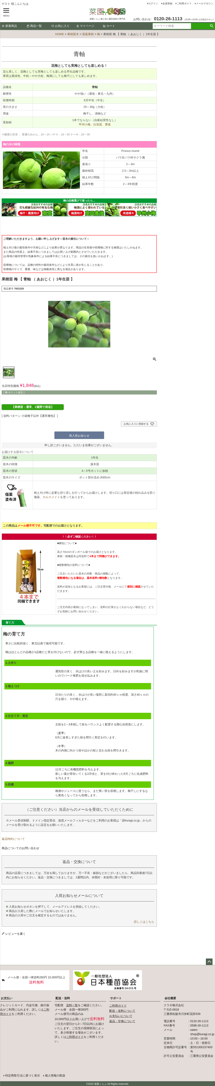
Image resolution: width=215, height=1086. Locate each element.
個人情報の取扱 (55, 1075)
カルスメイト (51, 497)
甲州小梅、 (86, 124)
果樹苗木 (73, 34)
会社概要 (170, 998)
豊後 (108, 124)
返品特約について (13, 838)
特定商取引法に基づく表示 (22, 1075)
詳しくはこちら (144, 921)
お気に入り (60, 25)
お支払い (6, 998)
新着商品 (9, 25)
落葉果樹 (88, 34)
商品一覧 (34, 25)
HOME (59, 34)
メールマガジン (204, 3)
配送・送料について (122, 1010)
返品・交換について (122, 1021)
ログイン (153, 3)
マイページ (85, 25)
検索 (211, 26)
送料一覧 (72, 1005)
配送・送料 (62, 998)
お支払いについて (120, 1016)
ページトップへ (209, 961)
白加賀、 (99, 124)
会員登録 (167, 3)
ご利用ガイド (184, 3)
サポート (116, 998)
